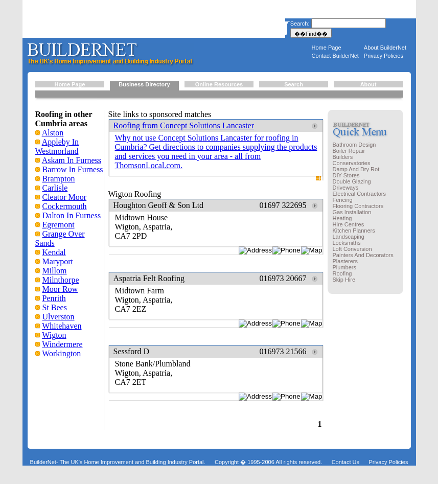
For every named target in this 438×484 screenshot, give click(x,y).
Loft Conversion (352, 249)
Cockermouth (64, 206)
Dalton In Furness (71, 215)
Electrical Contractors (359, 194)
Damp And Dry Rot (356, 169)
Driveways (346, 188)
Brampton (58, 178)
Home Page (326, 47)
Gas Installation (352, 212)
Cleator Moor (64, 197)
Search (293, 84)
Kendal (54, 252)
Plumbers (344, 267)
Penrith (54, 298)
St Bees (54, 307)
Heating (342, 218)
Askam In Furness (71, 160)
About (368, 84)
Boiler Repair (349, 151)
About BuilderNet (385, 47)
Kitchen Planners (354, 230)
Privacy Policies (383, 56)
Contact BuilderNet (335, 56)
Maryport (57, 261)
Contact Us (345, 462)
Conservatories (352, 163)
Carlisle (55, 187)
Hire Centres (348, 224)
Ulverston (58, 316)
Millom (54, 270)
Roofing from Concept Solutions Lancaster (184, 125)
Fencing (343, 200)
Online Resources (219, 84)
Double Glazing (352, 181)
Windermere (62, 344)
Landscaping (348, 237)
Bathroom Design (354, 145)
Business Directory (144, 84)
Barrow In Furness (72, 169)
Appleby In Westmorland (57, 146)
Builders (343, 157)
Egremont (58, 224)
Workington (61, 353)
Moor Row (60, 289)
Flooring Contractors (358, 206)
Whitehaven (61, 325)
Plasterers (345, 261)
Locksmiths (347, 243)
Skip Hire (344, 279)
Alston (53, 132)
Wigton (54, 335)
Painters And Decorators (363, 255)
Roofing (342, 273)
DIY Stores (346, 175)
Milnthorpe (60, 279)
